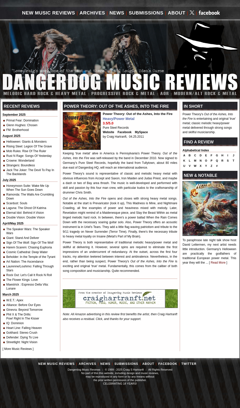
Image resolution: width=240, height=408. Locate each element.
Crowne (11, 160)
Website (108, 132)
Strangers (12, 165)
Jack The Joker (16, 170)
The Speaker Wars (18, 229)
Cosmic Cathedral (18, 252)
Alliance (11, 305)
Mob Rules (13, 151)
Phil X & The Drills (18, 314)
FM (8, 130)
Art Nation (13, 261)
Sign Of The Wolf (17, 242)
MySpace (141, 132)
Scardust (12, 203)
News (117, 12)
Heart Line (13, 328)
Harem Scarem (16, 247)
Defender (12, 337)
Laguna (11, 208)
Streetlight (13, 342)
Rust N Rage (15, 156)
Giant (10, 238)
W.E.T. (10, 300)
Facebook (125, 132)
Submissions (146, 12)
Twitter (189, 364)
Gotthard (12, 332)
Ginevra (11, 309)
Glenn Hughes (16, 125)
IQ (8, 323)
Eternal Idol (14, 212)
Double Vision (15, 217)
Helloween (13, 141)
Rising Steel (14, 146)
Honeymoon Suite (18, 186)
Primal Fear (14, 120)
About (176, 12)
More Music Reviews (18, 349)
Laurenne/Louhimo (18, 266)
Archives (92, 12)
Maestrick (13, 284)
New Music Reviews (48, 12)
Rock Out (12, 275)
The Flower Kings (18, 280)
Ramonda (12, 194)
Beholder (12, 257)
